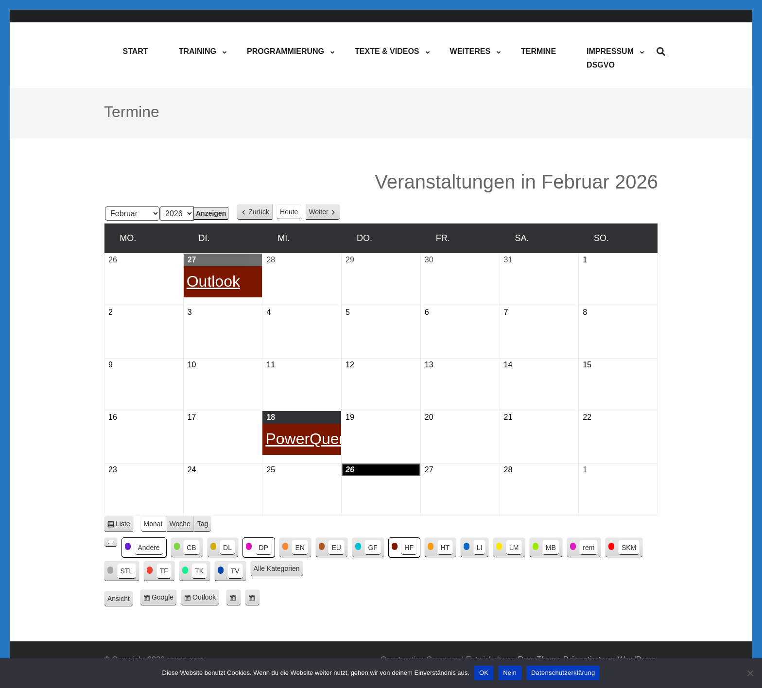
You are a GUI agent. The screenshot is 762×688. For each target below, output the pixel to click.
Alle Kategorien (277, 568)
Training (197, 51)
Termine (538, 51)
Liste (125, 525)
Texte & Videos (387, 51)
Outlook (205, 599)
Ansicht (120, 599)
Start (135, 51)
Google (164, 599)
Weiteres (470, 51)
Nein (510, 672)
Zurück (258, 212)
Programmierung (285, 51)
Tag (202, 524)
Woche (180, 524)
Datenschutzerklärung (563, 672)
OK (483, 672)
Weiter (318, 212)
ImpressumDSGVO (610, 58)
